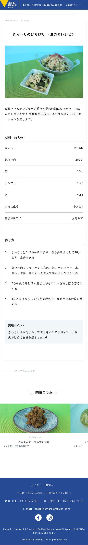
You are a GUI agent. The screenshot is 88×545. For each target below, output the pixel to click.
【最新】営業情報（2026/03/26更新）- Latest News (51, 4)
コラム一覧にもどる (23, 370)
